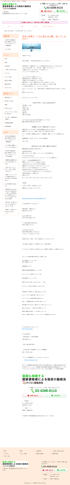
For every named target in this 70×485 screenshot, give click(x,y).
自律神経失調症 (9, 122)
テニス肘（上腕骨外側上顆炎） (11, 118)
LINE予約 (7, 66)
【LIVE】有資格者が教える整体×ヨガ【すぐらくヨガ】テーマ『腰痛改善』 (10, 42)
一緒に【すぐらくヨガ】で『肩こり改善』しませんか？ (11, 169)
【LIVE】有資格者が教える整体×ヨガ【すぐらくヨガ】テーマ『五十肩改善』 (10, 153)
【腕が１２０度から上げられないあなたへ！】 (11, 211)
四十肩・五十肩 (9, 101)
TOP (9, 26)
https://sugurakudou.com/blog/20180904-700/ (34, 198)
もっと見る (8, 49)
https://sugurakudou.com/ (31, 360)
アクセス (35, 26)
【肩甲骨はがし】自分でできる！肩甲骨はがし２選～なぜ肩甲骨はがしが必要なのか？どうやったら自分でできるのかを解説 (11, 194)
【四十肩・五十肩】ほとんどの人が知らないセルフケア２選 (11, 204)
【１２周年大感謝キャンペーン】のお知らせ (11, 146)
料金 (22, 26)
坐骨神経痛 (8, 126)
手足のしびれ (8, 108)
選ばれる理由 (8, 80)
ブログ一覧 (8, 87)
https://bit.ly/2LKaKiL (27, 328)
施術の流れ (8, 84)
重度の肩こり (8, 97)
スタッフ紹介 (8, 76)
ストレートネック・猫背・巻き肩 (11, 112)
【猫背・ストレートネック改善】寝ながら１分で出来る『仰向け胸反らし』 (11, 177)
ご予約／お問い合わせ (48, 26)
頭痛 (6, 104)
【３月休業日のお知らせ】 (11, 184)
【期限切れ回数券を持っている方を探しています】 (11, 161)
